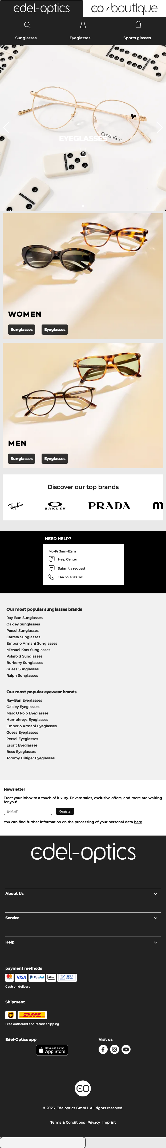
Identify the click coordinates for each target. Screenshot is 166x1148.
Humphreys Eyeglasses (27, 719)
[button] (41, 8)
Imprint (109, 1122)
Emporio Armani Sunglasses (31, 643)
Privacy (93, 1122)
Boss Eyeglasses (21, 751)
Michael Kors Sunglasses (28, 650)
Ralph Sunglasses (22, 675)
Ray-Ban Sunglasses (24, 618)
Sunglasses (26, 38)
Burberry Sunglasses (24, 662)
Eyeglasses (80, 38)
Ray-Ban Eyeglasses (24, 700)
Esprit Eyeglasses (22, 745)
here (138, 822)
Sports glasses (137, 38)
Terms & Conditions (67, 1122)
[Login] (83, 24)
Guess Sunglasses (22, 669)
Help (81, 942)
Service (81, 917)
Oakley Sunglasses (23, 624)
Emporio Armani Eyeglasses (31, 726)
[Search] (27, 24)
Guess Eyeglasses (22, 732)
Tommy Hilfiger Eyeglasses (30, 758)
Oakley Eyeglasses (22, 707)
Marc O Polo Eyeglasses (27, 713)
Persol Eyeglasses (22, 739)
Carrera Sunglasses (23, 637)
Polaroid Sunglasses (24, 656)
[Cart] (138, 24)
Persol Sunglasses (22, 630)
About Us (81, 893)
